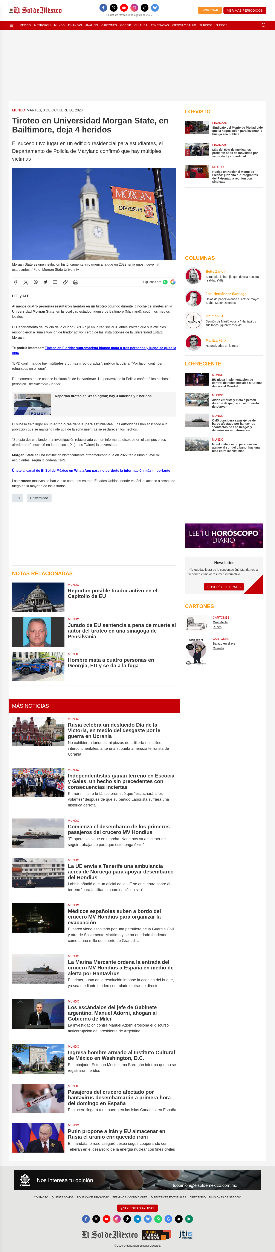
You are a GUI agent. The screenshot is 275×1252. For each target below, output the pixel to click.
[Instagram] (134, 8)
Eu (17, 498)
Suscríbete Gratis (224, 587)
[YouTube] (124, 8)
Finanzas (75, 25)
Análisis (91, 25)
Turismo (205, 25)
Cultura (140, 25)
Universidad (39, 498)
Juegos (221, 25)
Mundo (59, 25)
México (25, 25)
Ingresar (210, 10)
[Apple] (179, 1219)
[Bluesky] (155, 8)
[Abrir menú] (12, 25)
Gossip (125, 25)
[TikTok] (144, 8)
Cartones (109, 25)
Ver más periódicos (245, 10)
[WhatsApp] (158, 1219)
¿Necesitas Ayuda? (137, 1208)
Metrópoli (42, 25)
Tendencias (160, 25)
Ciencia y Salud (184, 25)
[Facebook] (103, 8)
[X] (114, 8)
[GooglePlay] (189, 1219)
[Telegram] (137, 1219)
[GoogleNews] (168, 1219)
